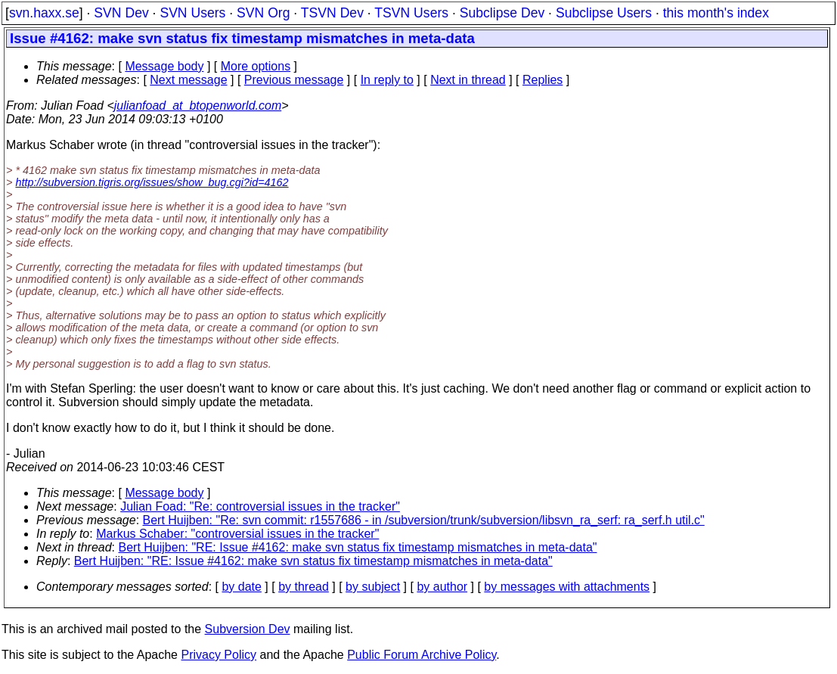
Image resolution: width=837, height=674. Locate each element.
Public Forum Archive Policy (421, 654)
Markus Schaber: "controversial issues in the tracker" (237, 533)
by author (442, 586)
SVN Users (192, 12)
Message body (164, 66)
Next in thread (468, 79)
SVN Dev (121, 12)
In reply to (387, 79)
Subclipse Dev (502, 12)
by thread (303, 586)
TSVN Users (411, 12)
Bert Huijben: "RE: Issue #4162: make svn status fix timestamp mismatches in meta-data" (358, 547)
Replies (542, 79)
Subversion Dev (247, 629)
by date (241, 586)
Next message (188, 79)
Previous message (294, 79)
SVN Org (263, 12)
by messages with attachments (566, 586)
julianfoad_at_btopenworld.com (197, 105)
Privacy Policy (218, 654)
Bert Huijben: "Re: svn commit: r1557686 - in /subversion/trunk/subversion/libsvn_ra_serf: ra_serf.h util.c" (424, 520)
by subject (373, 586)
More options (256, 66)
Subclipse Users (604, 12)
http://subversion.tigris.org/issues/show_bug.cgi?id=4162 (151, 182)
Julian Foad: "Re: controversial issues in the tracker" (260, 506)
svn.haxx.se (44, 12)
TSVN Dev (332, 12)
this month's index (716, 12)
